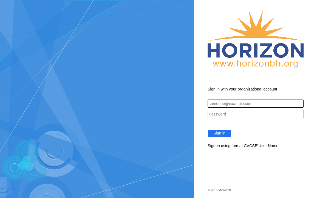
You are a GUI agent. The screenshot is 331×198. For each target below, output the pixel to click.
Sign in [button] (219, 133)
